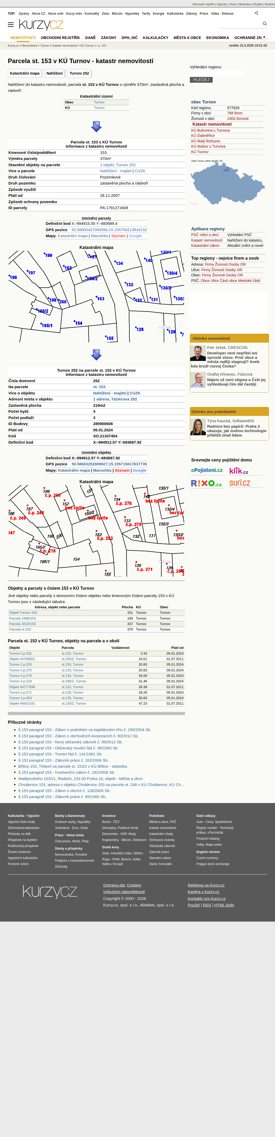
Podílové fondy (127, 828)
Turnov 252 (79, 73)
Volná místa (75, 835)
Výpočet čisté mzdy (21, 822)
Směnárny (62, 828)
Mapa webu (214, 844)
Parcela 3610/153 (22, 624)
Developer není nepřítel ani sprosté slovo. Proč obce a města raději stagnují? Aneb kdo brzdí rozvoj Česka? (225, 359)
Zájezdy (222, 4)
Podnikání (156, 816)
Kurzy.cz (13, 45)
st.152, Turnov (72, 687)
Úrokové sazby (65, 822)
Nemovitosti (29, 45)
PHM (115, 859)
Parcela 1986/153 (22, 618)
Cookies (134, 885)
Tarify (146, 13)
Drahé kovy (110, 847)
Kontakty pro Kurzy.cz (207, 898)
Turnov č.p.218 (20, 681)
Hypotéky (132, 13)
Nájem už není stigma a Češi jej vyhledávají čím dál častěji (236, 381)
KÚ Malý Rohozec (206, 141)
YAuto (233, 4)
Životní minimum (19, 852)
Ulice (215, 280)
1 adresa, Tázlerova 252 (115, 399)
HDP (123, 834)
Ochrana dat (114, 885)
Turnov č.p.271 (20, 692)
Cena (209, 822)
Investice (109, 816)
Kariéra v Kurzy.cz (203, 891)
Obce (205, 280)
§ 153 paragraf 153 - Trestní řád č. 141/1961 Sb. (60, 754)
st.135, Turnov (72, 698)
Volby (200, 844)
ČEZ (116, 822)
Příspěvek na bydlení (22, 840)
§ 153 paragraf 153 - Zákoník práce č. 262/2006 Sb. (63, 760)
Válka (215, 13)
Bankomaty (76, 816)
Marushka (99, 235)
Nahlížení (55, 73)
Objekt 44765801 (22, 659)
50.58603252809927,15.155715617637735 (109, 464)
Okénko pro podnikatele (213, 411)
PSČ (173, 822)
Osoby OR (237, 264)
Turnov (99, 102)
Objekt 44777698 (22, 687)
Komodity (92, 13)
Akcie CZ (38, 13)
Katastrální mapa (25, 73)
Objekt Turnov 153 (23, 613)
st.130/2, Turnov (74, 703)
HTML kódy (224, 905)
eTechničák (215, 832)
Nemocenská (64, 854)
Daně (90, 38)
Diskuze (228, 13)
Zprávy (24, 13)
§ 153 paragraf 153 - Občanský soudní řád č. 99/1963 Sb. (68, 748)
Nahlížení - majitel (115, 171)
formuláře (165, 864)
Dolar (84, 828)
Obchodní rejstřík (203, 4)
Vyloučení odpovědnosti (124, 891)
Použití (194, 905)
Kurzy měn (74, 13)
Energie (158, 13)
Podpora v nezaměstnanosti (74, 860)
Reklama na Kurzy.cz (206, 885)
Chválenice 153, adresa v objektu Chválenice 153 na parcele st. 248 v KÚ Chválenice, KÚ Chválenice (101, 784)
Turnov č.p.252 (20, 653)
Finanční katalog (207, 838)
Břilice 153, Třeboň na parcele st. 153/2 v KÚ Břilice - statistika (72, 766)
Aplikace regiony (208, 229)
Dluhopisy (109, 828)
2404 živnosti (238, 118)
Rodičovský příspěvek (23, 846)
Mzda (76, 841)
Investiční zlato (121, 853)
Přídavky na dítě (19, 834)
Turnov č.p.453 (20, 698)
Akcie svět (55, 13)
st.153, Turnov (72, 653)
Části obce (228, 280)
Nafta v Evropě (112, 864)
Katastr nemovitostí (212, 124)
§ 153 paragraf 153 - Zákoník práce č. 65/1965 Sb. (62, 796)
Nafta (136, 859)
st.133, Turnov (72, 670)
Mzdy (132, 834)
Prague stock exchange (212, 864)
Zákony (191, 13)
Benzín (126, 859)
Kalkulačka (175, 13)
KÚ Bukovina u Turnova (210, 130)
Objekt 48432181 (22, 703)
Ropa (106, 859)
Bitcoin (117, 13)
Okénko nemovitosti (210, 338)
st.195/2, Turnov (74, 681)
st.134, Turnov (72, 676)
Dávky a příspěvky (68, 848)
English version (208, 852)
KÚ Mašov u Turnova (208, 146)
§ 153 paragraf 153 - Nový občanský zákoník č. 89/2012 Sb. (70, 742)
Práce (204, 13)
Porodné (81, 854)
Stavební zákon (160, 858)
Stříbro (138, 853)
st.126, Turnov (72, 692)
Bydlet (258, 4)
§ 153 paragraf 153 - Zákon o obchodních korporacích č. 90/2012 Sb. (78, 736)
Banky (59, 816)
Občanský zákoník (162, 846)
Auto (199, 822)
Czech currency (207, 858)
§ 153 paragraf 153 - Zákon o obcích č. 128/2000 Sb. (64, 790)
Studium (270, 4)
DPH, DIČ (130, 38)
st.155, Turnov (72, 664)
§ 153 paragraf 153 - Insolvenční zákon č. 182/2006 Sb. (66, 772)
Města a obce (187, 38)
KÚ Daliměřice (202, 135)
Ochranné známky (253, 38)
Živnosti (221, 264)
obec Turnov (203, 102)
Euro (75, 828)
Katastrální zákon (205, 245)
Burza (106, 822)
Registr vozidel (206, 828)
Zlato (105, 13)
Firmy (209, 264)
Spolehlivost (223, 822)
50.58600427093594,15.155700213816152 (109, 229)
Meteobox (245, 4)
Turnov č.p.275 (20, 670)
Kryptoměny (110, 840)
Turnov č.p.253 (20, 664)
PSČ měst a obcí (205, 235)
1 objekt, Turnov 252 (118, 165)
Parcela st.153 (20, 629)
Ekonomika (217, 38)
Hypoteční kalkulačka (22, 858)
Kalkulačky (155, 38)
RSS (207, 905)
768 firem (234, 113)
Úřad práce (62, 841)
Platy (85, 841)
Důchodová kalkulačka (23, 828)
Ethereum (139, 840)
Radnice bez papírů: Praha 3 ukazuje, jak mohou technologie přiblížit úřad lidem (237, 430)
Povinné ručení (18, 864)
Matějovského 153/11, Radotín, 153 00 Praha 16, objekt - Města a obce (80, 778)
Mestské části (249, 280)
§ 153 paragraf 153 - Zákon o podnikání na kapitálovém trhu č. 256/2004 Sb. (84, 729)
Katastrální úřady (161, 834)
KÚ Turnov (199, 152)
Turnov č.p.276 (20, 676)
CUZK (140, 171)
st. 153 (99, 386)
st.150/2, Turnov (74, 659)
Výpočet (33, 816)
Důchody (61, 866)
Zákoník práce (159, 852)
